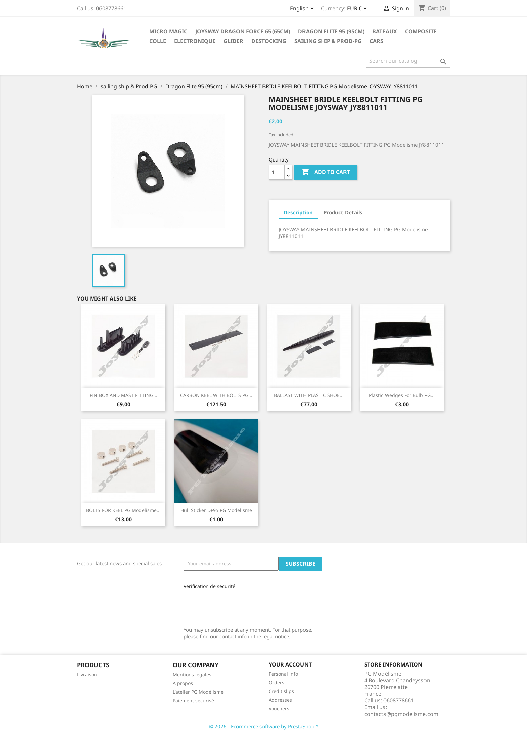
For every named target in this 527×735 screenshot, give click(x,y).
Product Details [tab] (343, 212)
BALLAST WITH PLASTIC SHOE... (309, 395)
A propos (183, 683)
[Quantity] (277, 172)
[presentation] (229, 605)
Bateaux (384, 31)
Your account (290, 664)
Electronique (194, 41)
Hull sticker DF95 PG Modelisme (216, 510)
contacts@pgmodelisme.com (401, 714)
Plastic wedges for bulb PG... (402, 395)
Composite (421, 31)
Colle (157, 41)
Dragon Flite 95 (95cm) (331, 31)
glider (233, 41)
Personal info (283, 674)
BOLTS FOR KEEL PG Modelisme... (123, 510)
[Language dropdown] (303, 9)
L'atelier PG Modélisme (198, 692)
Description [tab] (298, 212)
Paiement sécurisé (193, 700)
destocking (268, 41)
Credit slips (281, 691)
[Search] (408, 61)
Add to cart (325, 172)
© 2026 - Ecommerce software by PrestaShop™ (263, 726)
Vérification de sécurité (209, 586)
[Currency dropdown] (358, 9)
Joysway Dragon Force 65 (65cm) (242, 31)
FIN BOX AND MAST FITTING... (123, 395)
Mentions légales (192, 674)
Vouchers (279, 708)
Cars (376, 41)
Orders (276, 682)
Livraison (87, 674)
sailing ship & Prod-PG (328, 41)
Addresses (280, 700)
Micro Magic (168, 31)
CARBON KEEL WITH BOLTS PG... (216, 395)
